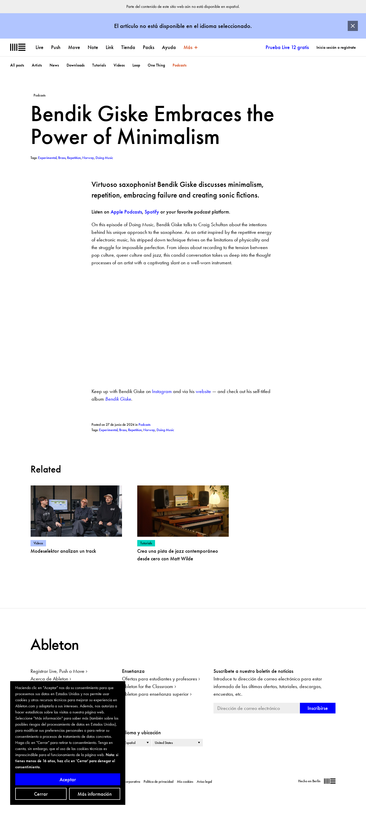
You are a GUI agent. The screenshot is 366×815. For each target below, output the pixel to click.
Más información (95, 794)
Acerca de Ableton (49, 678)
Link (110, 47)
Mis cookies (185, 781)
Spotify (152, 211)
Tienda (128, 47)
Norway (149, 430)
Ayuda (169, 47)
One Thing (156, 65)
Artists (37, 65)
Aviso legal (204, 781)
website (202, 391)
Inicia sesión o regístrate (336, 47)
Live (39, 47)
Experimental (108, 430)
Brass (123, 430)
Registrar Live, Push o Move (57, 671)
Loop (136, 65)
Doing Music (165, 430)
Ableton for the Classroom (147, 686)
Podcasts (180, 65)
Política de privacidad (158, 781)
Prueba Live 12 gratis (287, 47)
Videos (119, 65)
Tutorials (99, 65)
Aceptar (67, 779)
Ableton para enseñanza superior (155, 694)
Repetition (135, 430)
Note (93, 47)
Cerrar (41, 794)
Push (55, 47)
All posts (17, 65)
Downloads (76, 65)
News (54, 65)
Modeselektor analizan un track (63, 551)
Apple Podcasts (126, 211)
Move (74, 47)
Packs (148, 47)
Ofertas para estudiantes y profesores (159, 678)
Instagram (161, 391)
